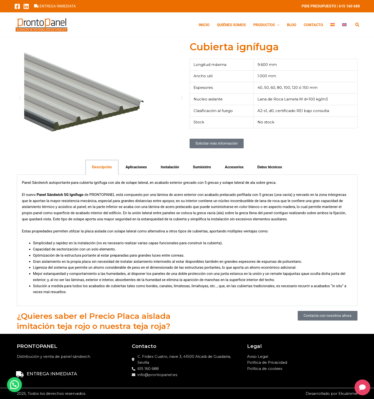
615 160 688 (349, 6)
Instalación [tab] (170, 167)
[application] (277, 25)
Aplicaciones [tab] (136, 167)
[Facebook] (17, 6)
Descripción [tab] (102, 167)
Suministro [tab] (202, 167)
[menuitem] (332, 25)
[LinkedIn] (26, 6)
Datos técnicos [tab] (269, 167)
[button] (357, 25)
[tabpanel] (187, 240)
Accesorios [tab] (234, 167)
